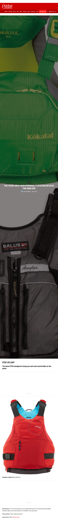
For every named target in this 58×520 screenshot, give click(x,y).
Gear (18, 11)
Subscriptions (43, 11)
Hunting (10, 11)
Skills (14, 11)
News (21, 11)
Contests (33, 11)
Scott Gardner (27, 191)
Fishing (5, 11)
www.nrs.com (15, 517)
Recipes (24, 11)
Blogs (28, 11)
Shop (37, 11)
